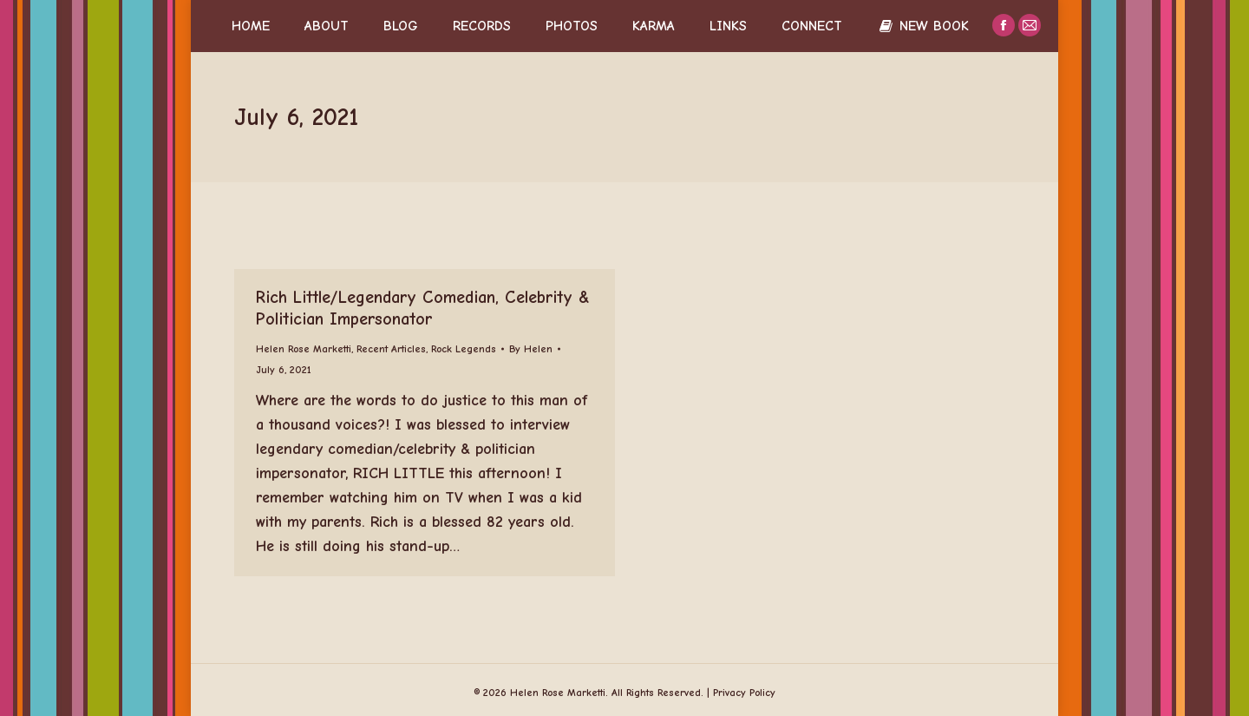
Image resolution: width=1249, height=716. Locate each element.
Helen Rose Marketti (303, 349)
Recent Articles (391, 349)
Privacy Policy (744, 692)
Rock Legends (463, 349)
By (531, 349)
